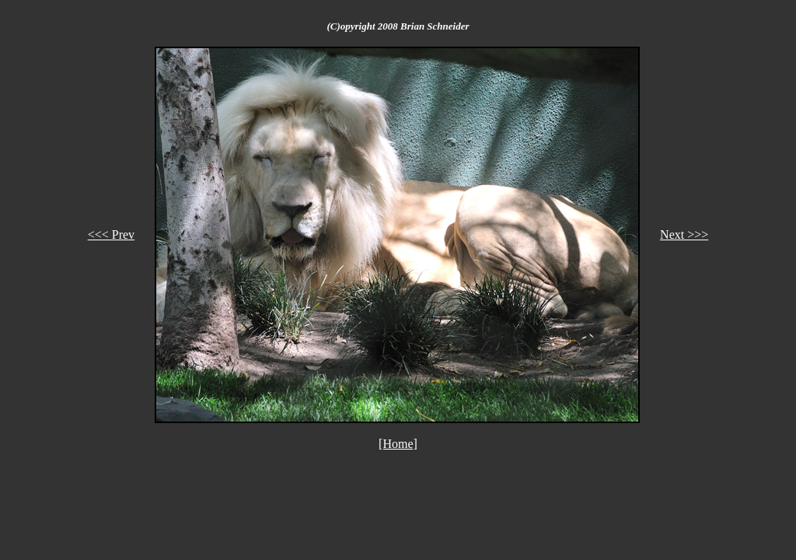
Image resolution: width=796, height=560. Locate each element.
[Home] (398, 443)
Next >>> (684, 234)
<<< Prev (111, 234)
